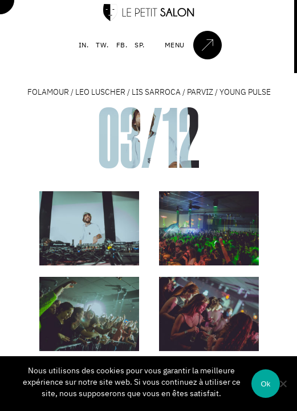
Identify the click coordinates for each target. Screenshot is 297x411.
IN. (84, 45)
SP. (140, 45)
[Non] (282, 383)
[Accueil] (148, 18)
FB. (122, 45)
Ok (265, 384)
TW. (102, 45)
